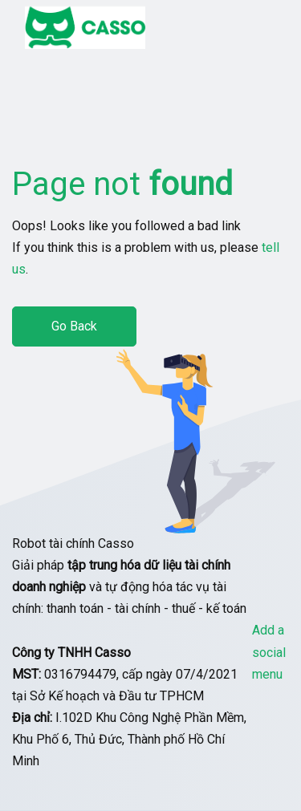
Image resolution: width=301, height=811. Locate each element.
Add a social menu (269, 651)
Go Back (74, 326)
